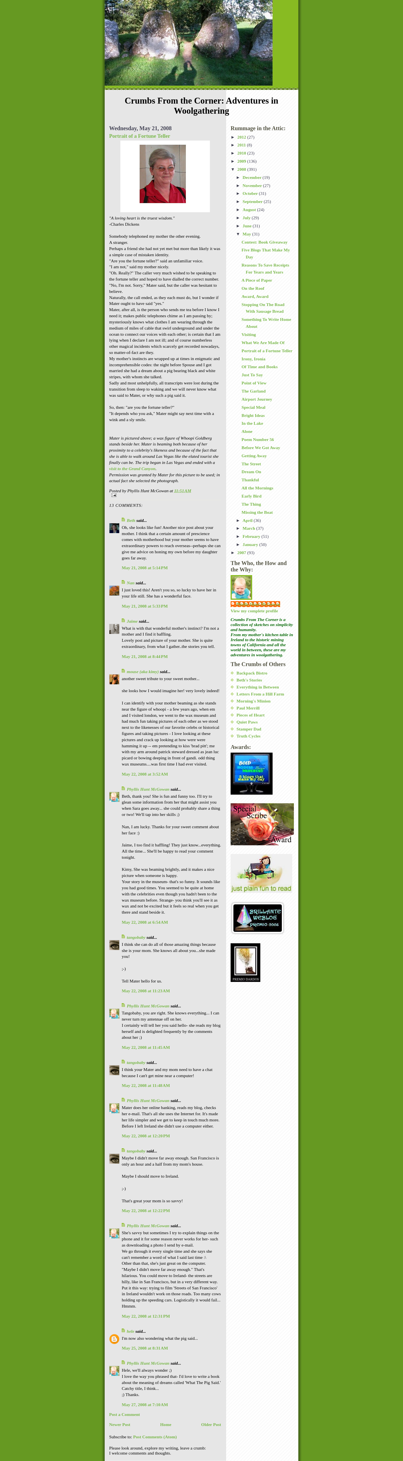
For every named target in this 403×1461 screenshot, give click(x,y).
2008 (242, 169)
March (249, 528)
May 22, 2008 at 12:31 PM (146, 1316)
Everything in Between (257, 687)
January (251, 544)
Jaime (132, 621)
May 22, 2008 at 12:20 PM (146, 1135)
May (247, 234)
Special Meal (253, 407)
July (247, 217)
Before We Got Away (261, 447)
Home (165, 1424)
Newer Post (119, 1424)
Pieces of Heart (250, 715)
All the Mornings (257, 488)
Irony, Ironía (253, 358)
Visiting (249, 334)
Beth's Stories (249, 680)
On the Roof (253, 288)
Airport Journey (257, 399)
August (250, 209)
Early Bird (251, 496)
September (253, 201)
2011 (242, 145)
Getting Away (254, 455)
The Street (251, 463)
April (248, 520)
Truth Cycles (248, 736)
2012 (242, 137)
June (248, 225)
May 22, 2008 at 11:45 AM (146, 1047)
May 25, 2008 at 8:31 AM (145, 1348)
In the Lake (252, 423)
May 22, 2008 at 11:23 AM (146, 990)
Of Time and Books (260, 366)
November (253, 185)
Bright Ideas (253, 415)
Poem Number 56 (258, 439)
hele (130, 1331)
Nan (131, 582)
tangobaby (136, 937)
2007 (242, 552)
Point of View (254, 383)
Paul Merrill (248, 708)
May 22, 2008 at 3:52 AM (145, 774)
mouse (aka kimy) (143, 671)
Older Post (211, 1424)
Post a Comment (124, 1414)
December (253, 177)
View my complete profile (254, 610)
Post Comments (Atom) (155, 1436)
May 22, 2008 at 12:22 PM (146, 1210)
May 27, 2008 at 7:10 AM (145, 1404)
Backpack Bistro (251, 673)
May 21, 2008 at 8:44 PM (145, 656)
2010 (242, 153)
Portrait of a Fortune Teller (139, 136)
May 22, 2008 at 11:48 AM (146, 1085)
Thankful (250, 479)
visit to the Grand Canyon (132, 468)
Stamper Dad (248, 729)
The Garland (254, 391)
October (251, 193)
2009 (242, 161)
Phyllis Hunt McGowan (148, 789)
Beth (131, 520)
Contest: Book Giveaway (265, 242)
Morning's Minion (253, 701)
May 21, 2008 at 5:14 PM (145, 567)
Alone (247, 431)
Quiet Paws (247, 722)
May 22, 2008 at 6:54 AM (145, 922)
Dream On (251, 471)
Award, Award (255, 296)
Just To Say (252, 374)
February (252, 536)
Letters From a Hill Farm (260, 694)
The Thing (251, 504)
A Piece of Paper (257, 280)
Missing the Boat (257, 512)
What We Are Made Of (263, 342)
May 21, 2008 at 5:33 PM (145, 606)
